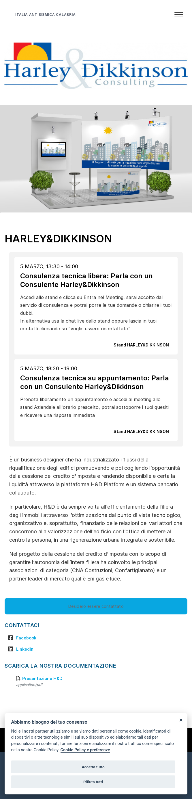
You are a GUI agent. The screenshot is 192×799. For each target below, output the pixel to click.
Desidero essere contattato (96, 606)
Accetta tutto (93, 766)
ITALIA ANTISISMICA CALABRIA (45, 14)
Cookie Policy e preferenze (85, 750)
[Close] (181, 720)
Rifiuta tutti (93, 781)
